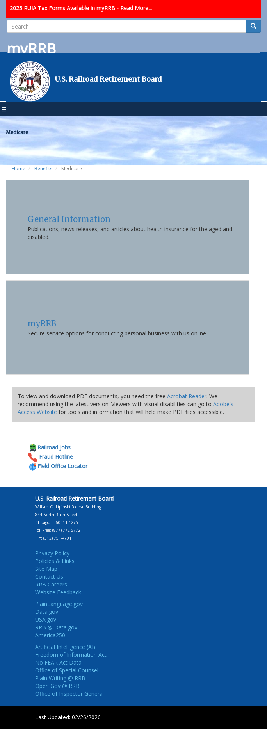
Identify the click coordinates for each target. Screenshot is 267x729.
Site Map (46, 568)
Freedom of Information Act (71, 654)
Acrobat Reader (186, 396)
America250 (50, 635)
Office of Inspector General (69, 693)
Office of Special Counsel (66, 670)
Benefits (43, 168)
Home (18, 168)
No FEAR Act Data (58, 662)
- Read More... (134, 8)
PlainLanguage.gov (59, 604)
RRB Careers (51, 584)
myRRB (42, 323)
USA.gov (45, 619)
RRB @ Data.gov (56, 627)
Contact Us (49, 576)
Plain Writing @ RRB (60, 678)
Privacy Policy (52, 553)
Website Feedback (58, 592)
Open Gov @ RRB (57, 686)
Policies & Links (55, 561)
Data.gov (46, 611)
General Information (69, 219)
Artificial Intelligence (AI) (65, 647)
